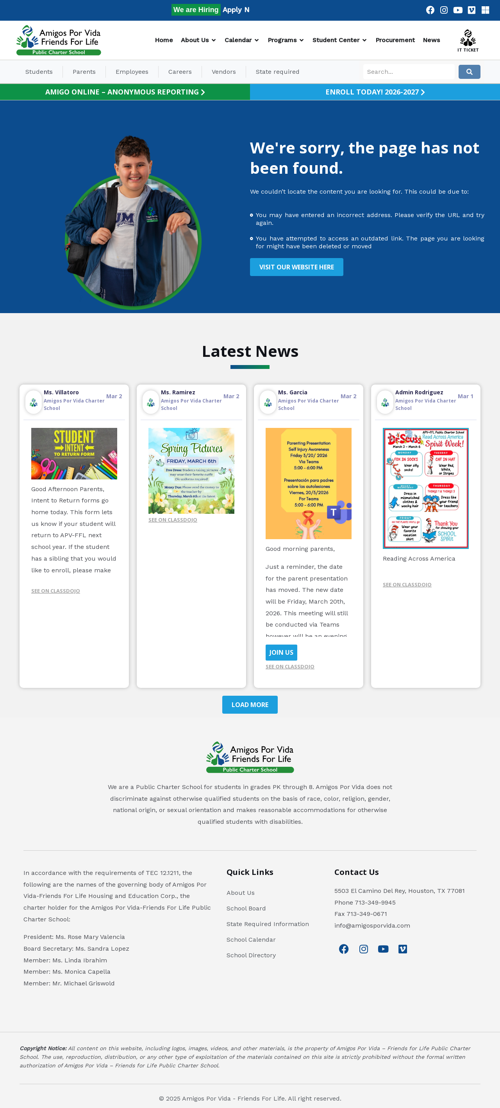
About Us (241, 892)
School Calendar (251, 939)
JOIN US (281, 652)
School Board (246, 908)
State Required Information (268, 924)
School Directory (251, 955)
